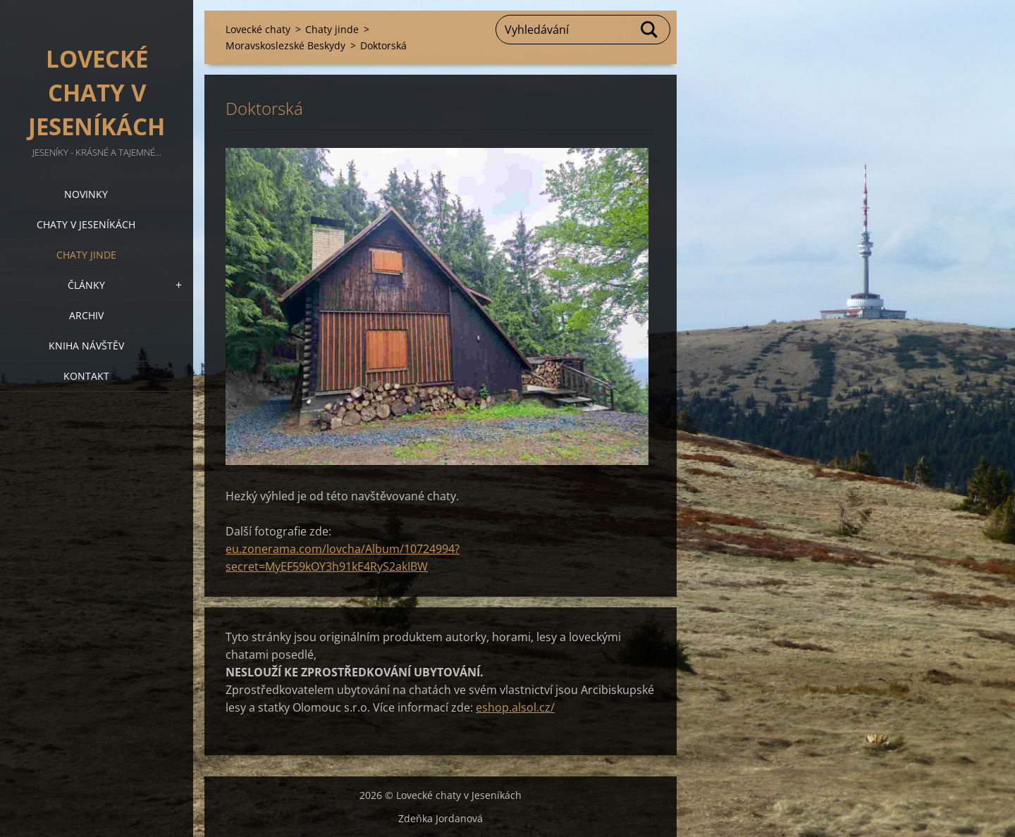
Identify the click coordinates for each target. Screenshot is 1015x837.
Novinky (86, 194)
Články (86, 285)
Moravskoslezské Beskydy (285, 45)
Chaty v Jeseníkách (86, 224)
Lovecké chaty (258, 29)
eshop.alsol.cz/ (515, 707)
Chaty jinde (86, 254)
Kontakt (86, 376)
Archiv (86, 315)
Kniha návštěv (86, 345)
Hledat (650, 29)
